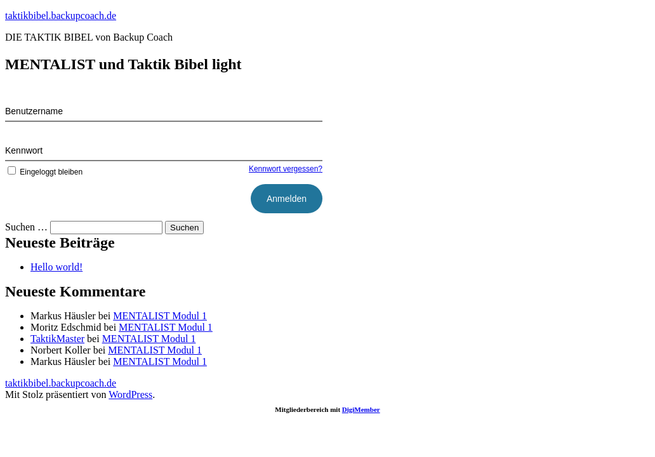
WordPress (130, 394)
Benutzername (34, 111)
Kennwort (24, 150)
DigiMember (361, 409)
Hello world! (56, 267)
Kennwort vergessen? (285, 168)
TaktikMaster (57, 338)
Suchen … (26, 227)
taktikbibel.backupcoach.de (60, 15)
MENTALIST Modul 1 (160, 315)
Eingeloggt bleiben (44, 172)
